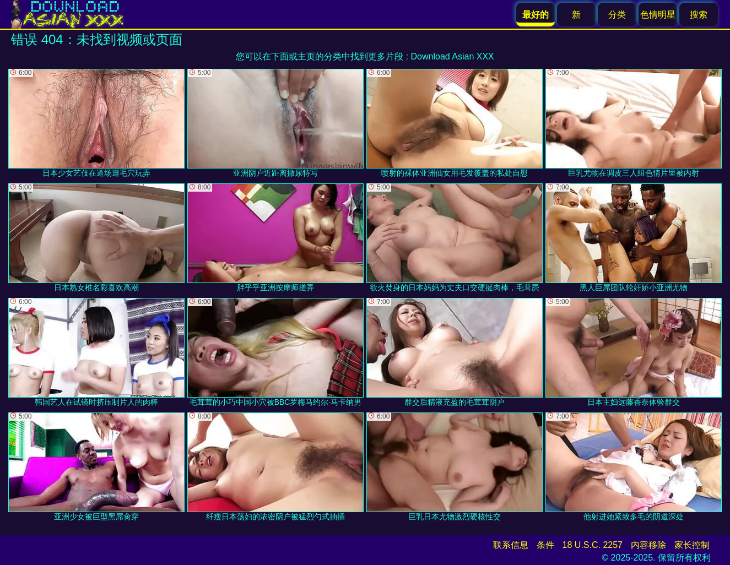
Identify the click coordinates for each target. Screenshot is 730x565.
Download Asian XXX (452, 56)
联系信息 (510, 545)
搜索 (698, 14)
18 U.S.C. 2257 (593, 545)
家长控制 (692, 545)
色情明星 (657, 14)
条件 (545, 545)
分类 (617, 14)
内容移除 (648, 545)
